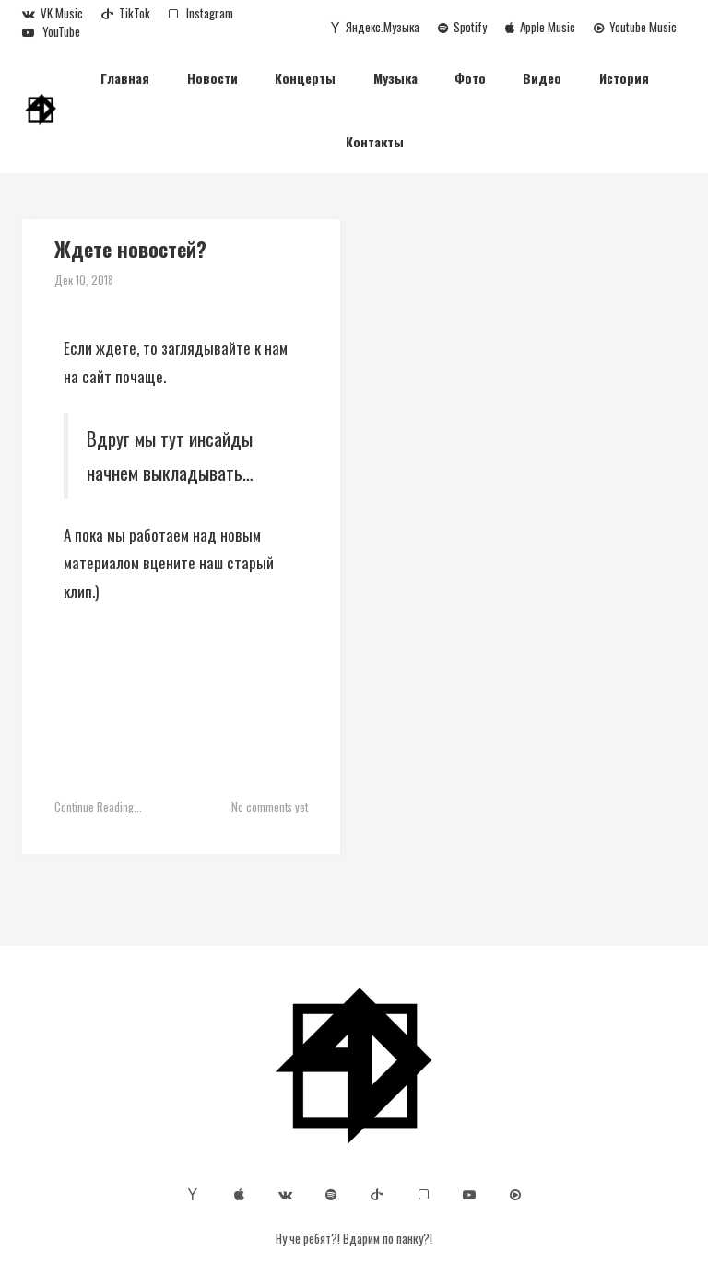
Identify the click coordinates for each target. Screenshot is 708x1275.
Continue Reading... (98, 806)
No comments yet (269, 806)
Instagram (201, 13)
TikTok (125, 13)
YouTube (51, 31)
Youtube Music (635, 27)
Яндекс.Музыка (374, 27)
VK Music (52, 13)
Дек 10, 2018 (83, 279)
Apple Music (540, 27)
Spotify (462, 27)
